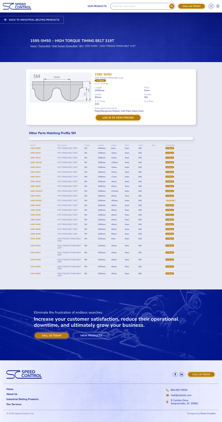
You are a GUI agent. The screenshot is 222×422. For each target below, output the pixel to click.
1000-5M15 (35, 172)
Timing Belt (44, 43)
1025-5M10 (35, 245)
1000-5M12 (35, 157)
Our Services (14, 404)
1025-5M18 (35, 259)
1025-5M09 (35, 238)
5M (81, 43)
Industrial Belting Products (22, 399)
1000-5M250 (36, 200)
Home (33, 43)
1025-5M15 (35, 252)
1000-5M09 (35, 148)
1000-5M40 (35, 215)
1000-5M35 (35, 210)
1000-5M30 (35, 205)
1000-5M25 (35, 196)
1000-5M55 (35, 234)
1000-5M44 (35, 219)
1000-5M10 (35, 153)
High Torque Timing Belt (64, 43)
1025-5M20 (35, 266)
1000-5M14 (35, 167)
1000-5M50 (35, 229)
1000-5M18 (35, 181)
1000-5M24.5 (36, 191)
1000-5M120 (36, 162)
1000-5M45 (35, 224)
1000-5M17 (35, 176)
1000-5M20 (35, 186)
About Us (11, 394)
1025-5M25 (35, 273)
